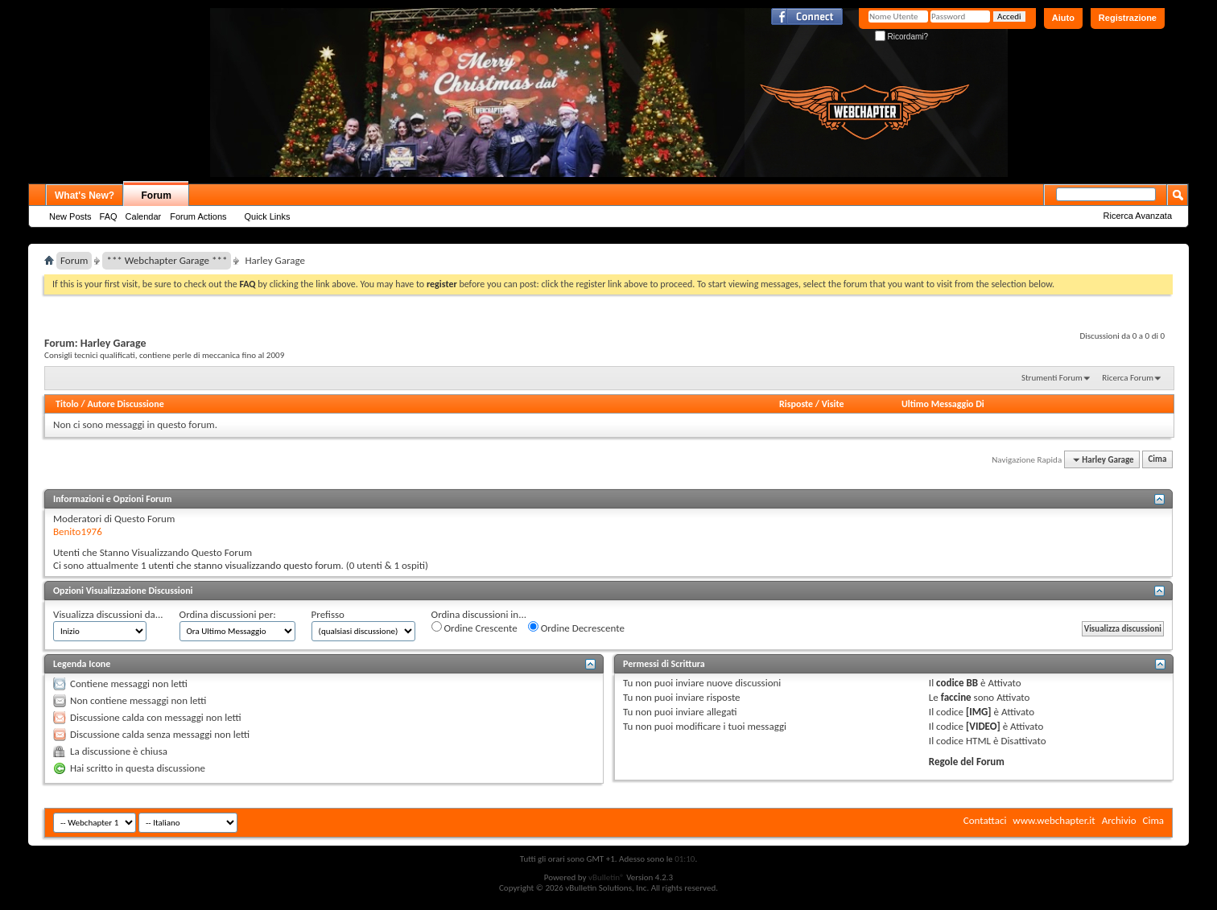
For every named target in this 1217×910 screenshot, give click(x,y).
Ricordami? (901, 36)
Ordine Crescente (474, 627)
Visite (833, 404)
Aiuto (1063, 18)
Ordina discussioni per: (227, 614)
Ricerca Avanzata (1138, 215)
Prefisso (327, 614)
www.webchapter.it (1054, 820)
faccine (956, 697)
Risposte (796, 404)
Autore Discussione (125, 404)
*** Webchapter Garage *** (166, 260)
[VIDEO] (983, 726)
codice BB (957, 683)
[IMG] (979, 712)
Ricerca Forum (1127, 378)
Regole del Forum (967, 762)
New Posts (70, 216)
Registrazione (1128, 18)
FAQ (109, 216)
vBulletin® (606, 877)
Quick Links (268, 216)
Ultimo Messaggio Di (942, 404)
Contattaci (985, 820)
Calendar (144, 216)
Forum (156, 195)
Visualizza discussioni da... (108, 614)
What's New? (84, 195)
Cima (1157, 460)
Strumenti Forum (1052, 378)
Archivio (1119, 820)
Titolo (67, 404)
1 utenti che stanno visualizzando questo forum (241, 565)
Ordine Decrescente (576, 627)
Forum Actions (198, 216)
